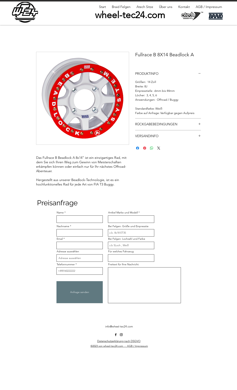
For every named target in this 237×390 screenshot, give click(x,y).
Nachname (63, 226)
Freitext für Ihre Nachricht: (123, 264)
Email (60, 238)
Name (60, 212)
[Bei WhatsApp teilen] (151, 148)
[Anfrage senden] (79, 292)
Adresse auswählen (68, 251)
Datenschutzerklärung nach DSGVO (119, 341)
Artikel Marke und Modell (123, 212)
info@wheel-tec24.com (119, 326)
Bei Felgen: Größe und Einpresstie (128, 226)
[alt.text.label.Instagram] (121, 335)
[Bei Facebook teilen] (137, 148)
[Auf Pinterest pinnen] (144, 148)
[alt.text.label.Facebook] (116, 335)
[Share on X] (158, 148)
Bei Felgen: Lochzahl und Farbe (126, 238)
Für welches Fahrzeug (121, 251)
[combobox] (79, 258)
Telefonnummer (66, 264)
